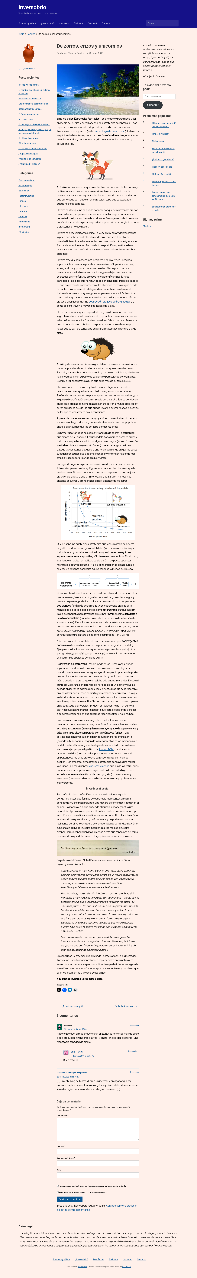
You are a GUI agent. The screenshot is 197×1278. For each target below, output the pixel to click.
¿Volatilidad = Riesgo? (29, 164)
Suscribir (152, 105)
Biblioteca (78, 23)
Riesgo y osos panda (28, 85)
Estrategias (23, 190)
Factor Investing (26, 196)
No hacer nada (25, 119)
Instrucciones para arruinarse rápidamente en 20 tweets (163, 196)
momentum (24, 226)
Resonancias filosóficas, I (30, 109)
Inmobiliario (24, 221)
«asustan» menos (99, 766)
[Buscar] (160, 23)
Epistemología (25, 185)
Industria (22, 216)
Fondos (31, 34)
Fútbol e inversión (27, 143)
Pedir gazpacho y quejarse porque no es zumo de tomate (34, 131)
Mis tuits (147, 226)
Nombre (61, 1150)
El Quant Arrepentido (28, 114)
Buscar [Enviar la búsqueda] (175, 23)
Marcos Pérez (66, 53)
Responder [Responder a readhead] (134, 1026)
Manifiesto (64, 23)
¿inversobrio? (47, 23)
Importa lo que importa (29, 159)
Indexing (22, 211)
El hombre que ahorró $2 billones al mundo (34, 92)
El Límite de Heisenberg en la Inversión (163, 150)
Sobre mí (92, 23)
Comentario (63, 1115)
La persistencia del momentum (33, 103)
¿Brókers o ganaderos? (163, 159)
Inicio (21, 34)
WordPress (82, 1271)
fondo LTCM (106, 749)
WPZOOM (126, 1271)
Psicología (23, 232)
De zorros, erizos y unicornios (32, 148)
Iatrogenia (23, 206)
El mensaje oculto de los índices (34, 124)
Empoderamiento (26, 180)
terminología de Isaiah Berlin (109, 131)
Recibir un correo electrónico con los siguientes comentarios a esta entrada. (92, 1190)
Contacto (106, 23)
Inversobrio (32, 7)
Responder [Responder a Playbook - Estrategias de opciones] (134, 1072)
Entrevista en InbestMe (29, 98)
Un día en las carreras (28, 138)
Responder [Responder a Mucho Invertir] (132, 1051)
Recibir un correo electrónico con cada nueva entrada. (83, 1197)
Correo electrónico (66, 1162)
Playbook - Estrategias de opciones (72, 1073)
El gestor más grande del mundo (164, 208)
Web (59, 1174)
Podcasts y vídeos (27, 23)
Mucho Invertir (77, 1052)
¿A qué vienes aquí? (28, 153)
